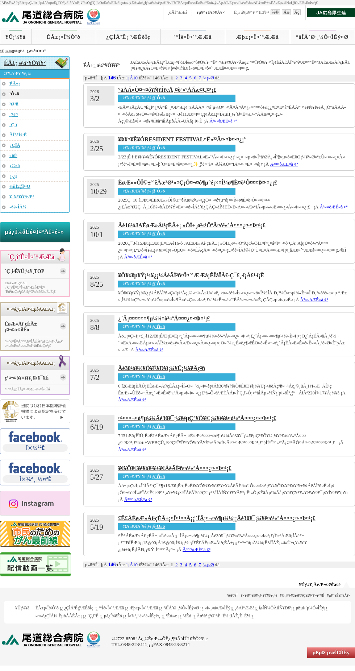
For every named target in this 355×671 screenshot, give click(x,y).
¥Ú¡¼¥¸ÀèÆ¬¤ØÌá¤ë (320, 584)
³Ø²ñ (13, 104)
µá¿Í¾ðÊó (113, 615)
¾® (275, 12)
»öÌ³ (13, 155)
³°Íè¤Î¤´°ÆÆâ (193, 37)
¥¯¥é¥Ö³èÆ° (21, 196)
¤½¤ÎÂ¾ (17, 207)
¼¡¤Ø (208, 77)
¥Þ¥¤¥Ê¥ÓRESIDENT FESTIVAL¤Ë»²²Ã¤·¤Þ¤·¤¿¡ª (182, 139)
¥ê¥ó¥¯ (232, 595)
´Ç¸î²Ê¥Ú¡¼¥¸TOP (24, 271)
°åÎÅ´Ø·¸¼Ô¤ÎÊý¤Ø (322, 37)
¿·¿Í (13, 176)
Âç (296, 12)
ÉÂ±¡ (14, 83)
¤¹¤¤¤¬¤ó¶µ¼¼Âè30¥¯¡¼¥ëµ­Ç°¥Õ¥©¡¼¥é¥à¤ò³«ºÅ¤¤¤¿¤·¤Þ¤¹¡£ (197, 418)
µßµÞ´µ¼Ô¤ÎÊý (310, 607)
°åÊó (187, 615)
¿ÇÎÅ (14, 145)
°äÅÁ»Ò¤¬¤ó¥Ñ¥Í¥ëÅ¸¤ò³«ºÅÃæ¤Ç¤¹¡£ (167, 90)
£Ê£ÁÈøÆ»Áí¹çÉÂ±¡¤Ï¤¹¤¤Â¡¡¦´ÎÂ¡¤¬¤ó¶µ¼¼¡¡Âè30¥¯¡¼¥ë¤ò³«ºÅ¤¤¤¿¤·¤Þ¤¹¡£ (217, 518)
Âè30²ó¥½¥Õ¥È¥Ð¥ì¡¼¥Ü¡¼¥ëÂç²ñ (161, 368)
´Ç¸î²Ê (92, 615)
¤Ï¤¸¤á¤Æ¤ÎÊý (217, 607)
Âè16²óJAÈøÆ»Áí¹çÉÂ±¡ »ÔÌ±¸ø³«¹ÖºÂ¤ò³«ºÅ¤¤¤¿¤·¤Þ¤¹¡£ (192, 225)
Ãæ (286, 12)
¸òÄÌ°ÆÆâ (177, 12)
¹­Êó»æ (171, 615)
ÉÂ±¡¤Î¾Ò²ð (63, 37)
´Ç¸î (13, 124)
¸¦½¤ (13, 114)
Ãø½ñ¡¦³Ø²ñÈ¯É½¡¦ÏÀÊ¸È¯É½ (223, 615)
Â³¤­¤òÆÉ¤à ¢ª (223, 121)
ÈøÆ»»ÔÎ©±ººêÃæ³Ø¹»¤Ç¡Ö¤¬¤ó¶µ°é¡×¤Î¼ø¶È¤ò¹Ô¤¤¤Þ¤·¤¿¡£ (197, 182)
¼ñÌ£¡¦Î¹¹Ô (19, 186)
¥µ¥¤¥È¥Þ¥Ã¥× (210, 12)
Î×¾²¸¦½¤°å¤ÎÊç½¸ (144, 615)
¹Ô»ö (160, 97)
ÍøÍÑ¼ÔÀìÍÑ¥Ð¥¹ (275, 607)
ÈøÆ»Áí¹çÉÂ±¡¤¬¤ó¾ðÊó (21, 327)
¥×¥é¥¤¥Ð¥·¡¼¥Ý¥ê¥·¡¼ (259, 595)
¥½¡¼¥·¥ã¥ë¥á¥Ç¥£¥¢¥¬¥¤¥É (302, 595)
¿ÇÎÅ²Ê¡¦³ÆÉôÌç (128, 37)
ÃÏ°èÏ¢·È (18, 134)
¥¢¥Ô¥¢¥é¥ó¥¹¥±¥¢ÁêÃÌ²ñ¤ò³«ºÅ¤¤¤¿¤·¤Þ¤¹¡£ (174, 468)
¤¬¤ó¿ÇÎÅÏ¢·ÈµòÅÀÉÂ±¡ (59, 615)
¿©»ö (14, 165)
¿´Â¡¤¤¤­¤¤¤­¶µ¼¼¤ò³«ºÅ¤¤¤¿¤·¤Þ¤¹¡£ (164, 318)
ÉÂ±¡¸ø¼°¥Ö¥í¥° (25, 63)
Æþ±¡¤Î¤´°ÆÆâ (257, 37)
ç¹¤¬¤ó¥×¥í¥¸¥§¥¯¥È (27, 378)
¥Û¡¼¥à (15, 37)
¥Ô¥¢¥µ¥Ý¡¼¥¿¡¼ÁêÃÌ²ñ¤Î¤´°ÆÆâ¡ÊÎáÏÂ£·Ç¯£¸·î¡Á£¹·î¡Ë (191, 275)
